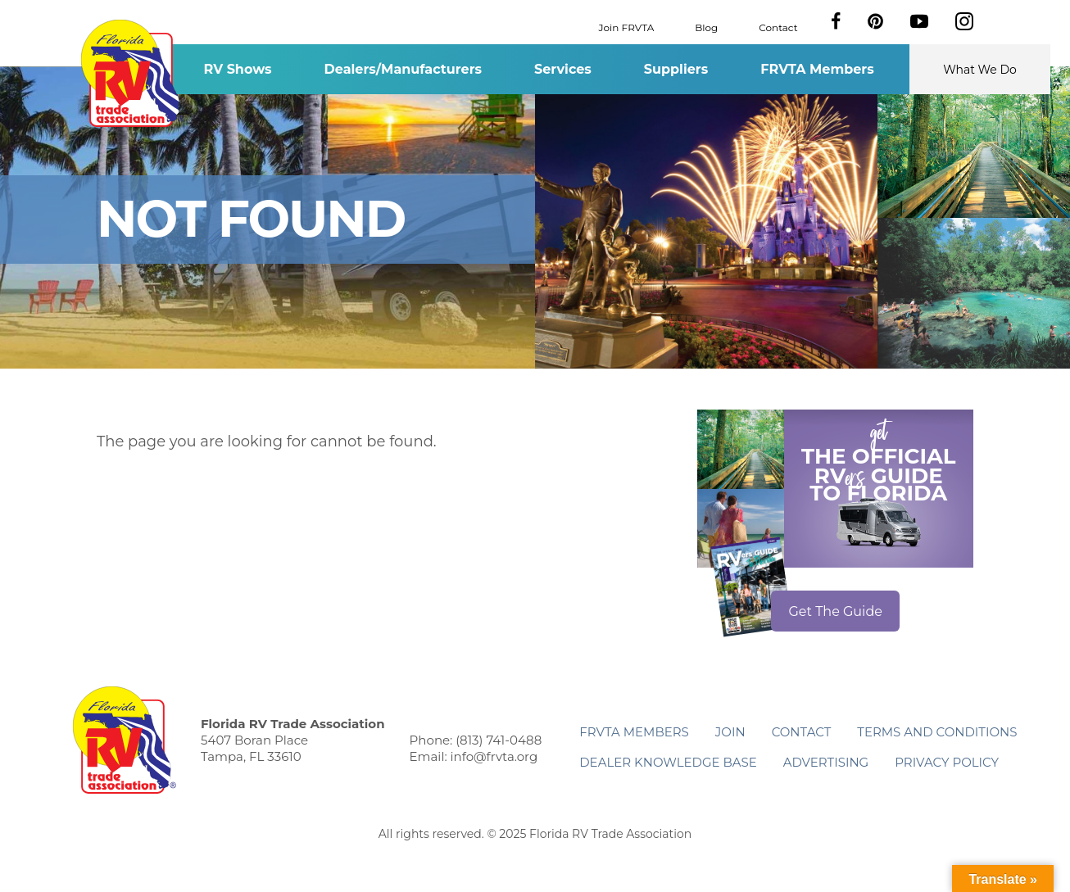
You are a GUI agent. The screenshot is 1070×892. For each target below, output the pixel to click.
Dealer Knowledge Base (667, 762)
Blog (706, 26)
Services (563, 69)
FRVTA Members (817, 69)
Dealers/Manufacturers (403, 69)
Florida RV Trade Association (132, 73)
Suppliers (676, 69)
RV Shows (237, 69)
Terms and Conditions (937, 732)
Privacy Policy (947, 762)
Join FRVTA (627, 26)
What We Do (980, 69)
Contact (778, 26)
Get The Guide (835, 611)
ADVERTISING (826, 762)
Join (730, 732)
